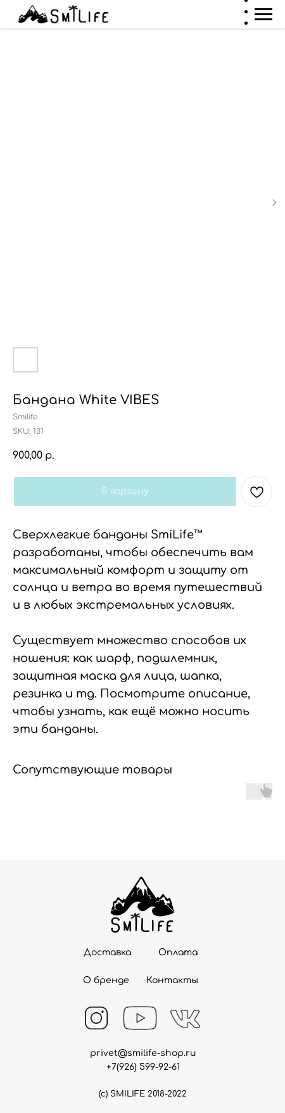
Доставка (107, 952)
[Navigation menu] (263, 14)
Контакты (172, 980)
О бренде (106, 980)
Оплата (178, 952)
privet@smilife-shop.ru (143, 1053)
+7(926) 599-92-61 (143, 1067)
